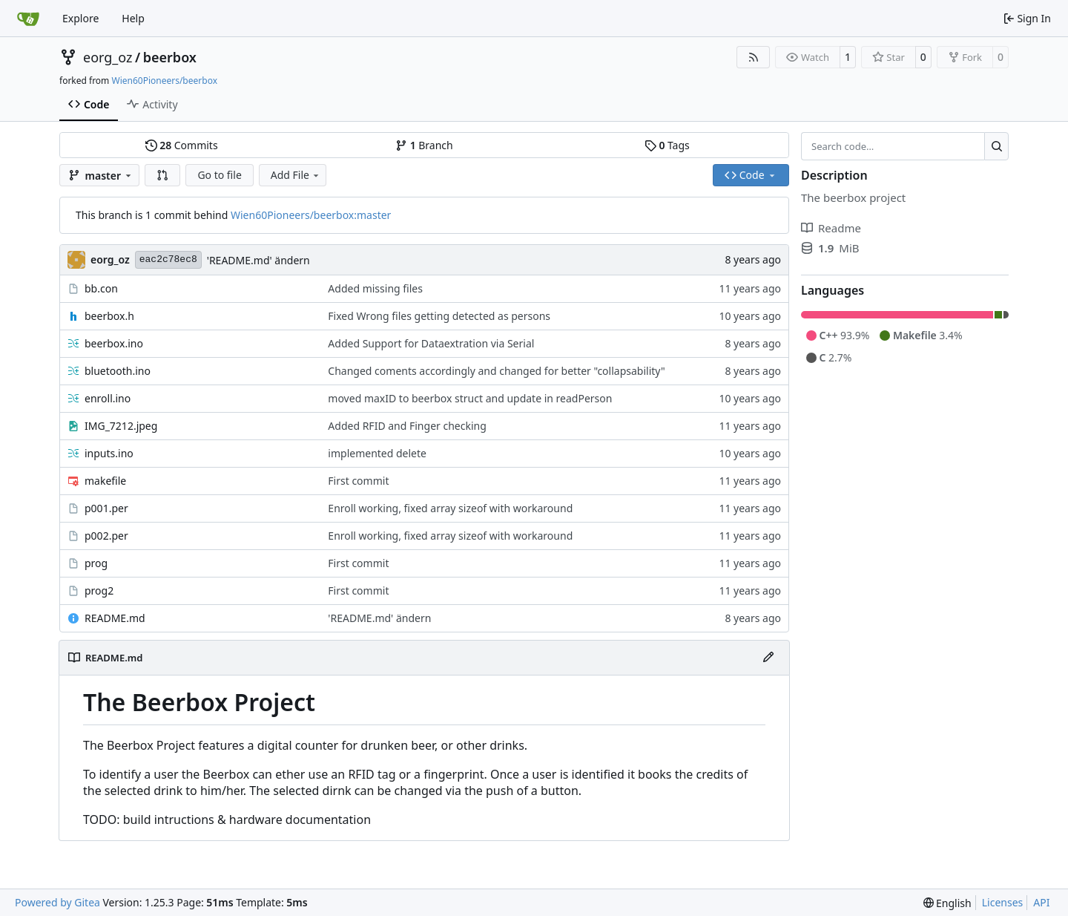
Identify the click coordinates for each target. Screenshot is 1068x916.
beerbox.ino (114, 343)
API (1041, 902)
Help (133, 18)
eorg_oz (108, 57)
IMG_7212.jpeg (121, 426)
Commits (181, 145)
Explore (80, 18)
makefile (105, 481)
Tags (667, 145)
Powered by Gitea (57, 902)
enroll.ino (108, 398)
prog (96, 563)
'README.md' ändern (258, 260)
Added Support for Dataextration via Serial (431, 343)
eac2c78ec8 (168, 259)
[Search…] (996, 146)
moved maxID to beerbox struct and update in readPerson (470, 398)
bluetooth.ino (118, 371)
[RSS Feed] (753, 57)
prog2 (99, 590)
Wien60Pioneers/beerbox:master (311, 215)
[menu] (947, 903)
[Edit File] (768, 657)
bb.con (101, 288)
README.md (115, 618)
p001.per (106, 508)
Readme (831, 227)
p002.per (106, 536)
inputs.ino (109, 453)
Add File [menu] (296, 175)
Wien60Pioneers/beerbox (164, 80)
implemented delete (377, 453)
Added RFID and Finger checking (407, 426)
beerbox (170, 57)
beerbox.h (109, 316)
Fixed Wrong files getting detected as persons (439, 316)
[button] (162, 175)
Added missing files (375, 288)
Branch (424, 145)
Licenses (1003, 902)
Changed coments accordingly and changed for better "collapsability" (496, 371)
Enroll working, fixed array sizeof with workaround (450, 508)
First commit (358, 481)
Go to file (219, 175)
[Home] (28, 18)
